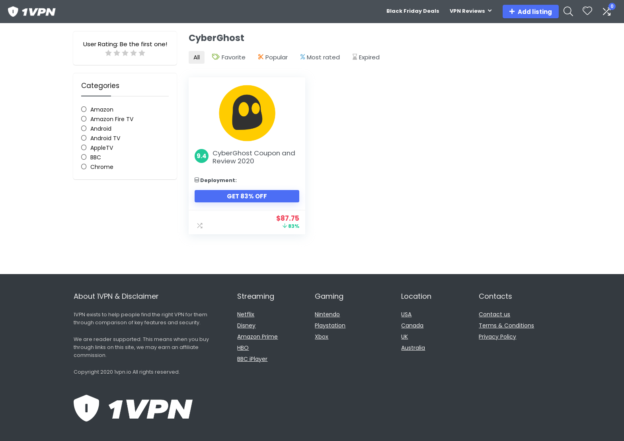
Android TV (105, 138)
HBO (243, 347)
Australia (413, 347)
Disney (246, 325)
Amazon (101, 110)
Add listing (530, 12)
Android (100, 129)
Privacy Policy (497, 336)
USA (406, 314)
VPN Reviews (467, 11)
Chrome (101, 167)
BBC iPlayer (252, 359)
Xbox (321, 336)
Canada (412, 325)
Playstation (330, 325)
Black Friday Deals (412, 11)
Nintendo (327, 314)
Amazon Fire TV (111, 119)
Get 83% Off (245, 196)
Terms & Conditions (506, 325)
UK (404, 336)
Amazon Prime (257, 336)
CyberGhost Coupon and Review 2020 (254, 156)
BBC (95, 157)
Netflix (245, 314)
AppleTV (101, 148)
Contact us (494, 314)
